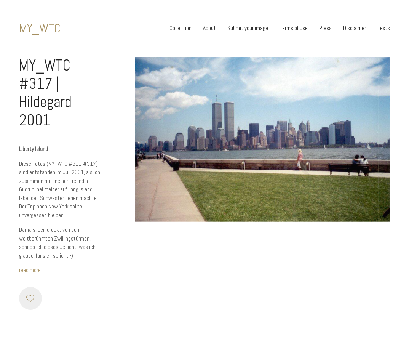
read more (30, 270)
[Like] (30, 298)
